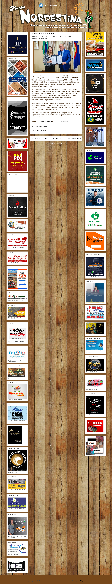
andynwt (68, 581)
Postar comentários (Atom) (59, 143)
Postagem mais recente (39, 138)
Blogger (82, 581)
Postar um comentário (39, 130)
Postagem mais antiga (73, 138)
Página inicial (56, 138)
